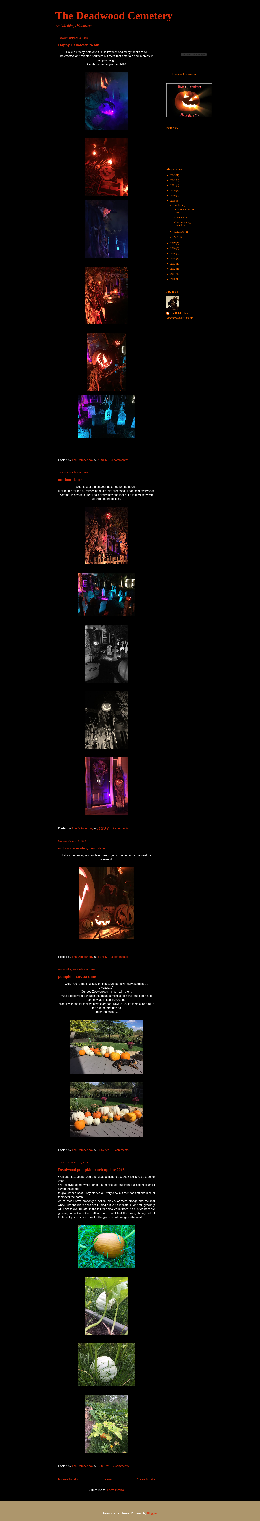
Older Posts (146, 1479)
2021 (173, 185)
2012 (173, 268)
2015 (173, 253)
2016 (173, 248)
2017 (173, 243)
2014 (173, 258)
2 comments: (121, 828)
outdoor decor (70, 479)
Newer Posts (68, 1479)
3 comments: (120, 956)
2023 (173, 175)
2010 (173, 279)
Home (107, 1479)
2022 (173, 180)
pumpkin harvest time (77, 976)
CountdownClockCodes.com (184, 74)
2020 (173, 190)
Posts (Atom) (115, 1490)
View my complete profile (179, 318)
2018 (173, 200)
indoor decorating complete (81, 848)
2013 (173, 263)
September (179, 231)
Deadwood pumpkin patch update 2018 (91, 1169)
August (177, 237)
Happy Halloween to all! (78, 45)
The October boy (179, 313)
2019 (173, 195)
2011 (173, 274)
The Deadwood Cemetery (114, 15)
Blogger (152, 1513)
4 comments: (120, 460)
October (177, 205)
